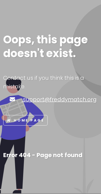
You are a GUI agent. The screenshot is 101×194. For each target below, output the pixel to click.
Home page (25, 120)
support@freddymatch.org (59, 99)
